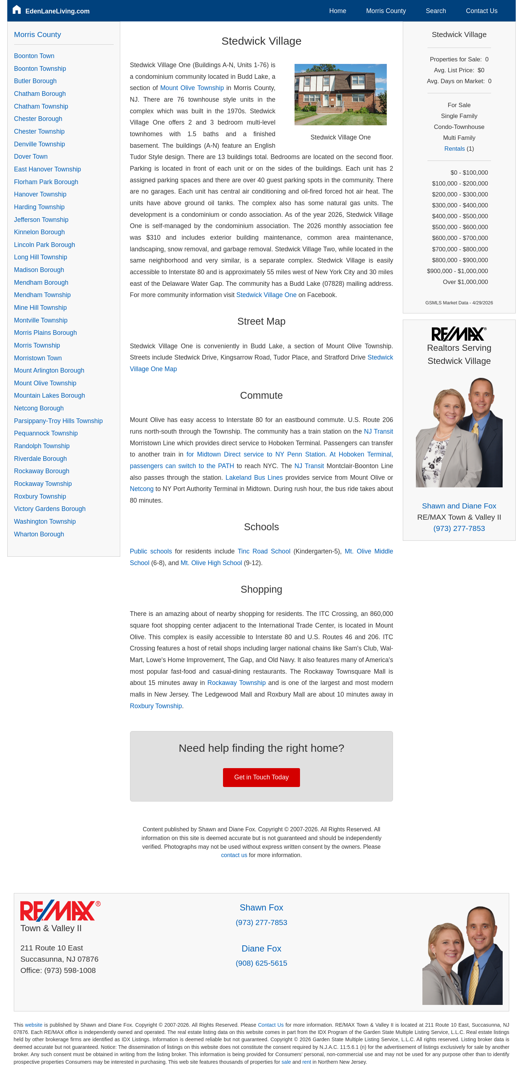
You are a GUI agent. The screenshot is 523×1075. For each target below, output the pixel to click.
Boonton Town (34, 56)
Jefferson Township (41, 219)
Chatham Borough (40, 93)
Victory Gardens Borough (50, 508)
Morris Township (37, 345)
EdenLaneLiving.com (57, 11)
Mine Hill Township (40, 307)
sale (286, 1062)
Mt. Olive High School (211, 563)
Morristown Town (38, 358)
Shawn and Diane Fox (459, 506)
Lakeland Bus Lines (255, 477)
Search (436, 11)
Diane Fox (261, 948)
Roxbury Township (156, 706)
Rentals (455, 148)
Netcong (142, 488)
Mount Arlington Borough (49, 370)
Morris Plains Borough (45, 332)
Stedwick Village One (266, 295)
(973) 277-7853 (459, 528)
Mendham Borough (41, 282)
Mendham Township (42, 295)
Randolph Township (42, 446)
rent (306, 1062)
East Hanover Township (47, 169)
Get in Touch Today (261, 777)
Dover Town (31, 156)
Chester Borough (38, 118)
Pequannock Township (46, 433)
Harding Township (39, 207)
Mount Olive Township (192, 88)
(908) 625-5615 (261, 963)
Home (337, 11)
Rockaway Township (236, 682)
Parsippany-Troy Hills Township (58, 421)
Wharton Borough (39, 534)
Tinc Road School (264, 551)
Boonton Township (40, 68)
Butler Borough (35, 81)
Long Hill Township (40, 257)
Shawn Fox (261, 907)
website (33, 1025)
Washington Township (45, 521)
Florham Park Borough (46, 182)
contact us (234, 855)
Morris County (386, 11)
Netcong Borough (39, 408)
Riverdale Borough (40, 458)
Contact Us (482, 11)
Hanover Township (40, 194)
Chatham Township (41, 106)
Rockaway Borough (42, 471)
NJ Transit (378, 431)
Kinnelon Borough (39, 232)
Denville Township (39, 144)
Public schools (151, 551)
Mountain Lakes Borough (49, 395)
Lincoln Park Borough (44, 244)
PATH (226, 466)
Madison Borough (39, 269)
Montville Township (41, 320)
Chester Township (39, 131)
